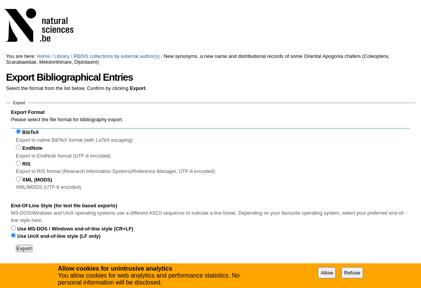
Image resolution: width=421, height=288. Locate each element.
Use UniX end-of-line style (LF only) (58, 236)
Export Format (27, 112)
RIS (26, 164)
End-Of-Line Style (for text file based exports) (64, 205)
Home (43, 56)
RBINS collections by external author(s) (116, 56)
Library (61, 56)
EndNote (32, 148)
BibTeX (30, 132)
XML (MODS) (37, 180)
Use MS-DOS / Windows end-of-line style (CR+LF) (75, 229)
